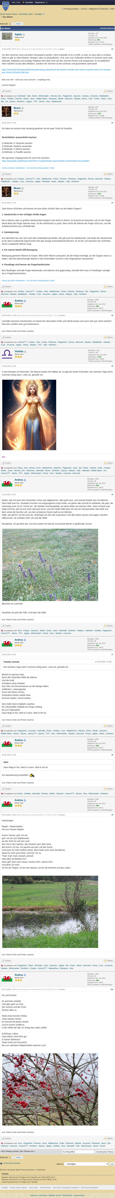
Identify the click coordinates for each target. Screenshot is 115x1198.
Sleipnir (61, 181)
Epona (12, 101)
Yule (78, 1146)
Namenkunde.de (79, 1195)
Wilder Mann (41, 98)
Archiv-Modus (45, 1188)
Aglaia (18, 34)
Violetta (10, 98)
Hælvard (85, 470)
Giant (30, 965)
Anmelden (29, 2)
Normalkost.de (67, 1195)
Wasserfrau (53, 968)
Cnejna (39, 291)
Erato (34, 96)
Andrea (85, 96)
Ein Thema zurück (10, 1151)
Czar (90, 98)
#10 (112, 989)
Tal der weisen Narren (9, 14)
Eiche (84, 98)
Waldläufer (104, 96)
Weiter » (19, 24)
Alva (48, 101)
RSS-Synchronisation (89, 1188)
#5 (112, 366)
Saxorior (77, 96)
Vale (29, 96)
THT (35, 101)
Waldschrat (56, 101)
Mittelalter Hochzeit (55, 1195)
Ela (2, 101)
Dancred (68, 98)
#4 (112, 315)
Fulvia (96, 98)
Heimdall (21, 96)
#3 (112, 203)
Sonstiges (38, 14)
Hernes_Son (55, 96)
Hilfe (111, 9)
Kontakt (5, 1188)
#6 (112, 494)
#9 (112, 815)
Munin (26, 98)
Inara (3, 98)
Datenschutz (43, 1195)
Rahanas (53, 98)
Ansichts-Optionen (107, 28)
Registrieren (40, 2)
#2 (112, 123)
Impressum (34, 1195)
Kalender (103, 9)
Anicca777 (30, 179)
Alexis (103, 98)
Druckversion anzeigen (12, 1163)
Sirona (42, 101)
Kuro (110, 98)
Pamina (18, 98)
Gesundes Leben (26, 14)
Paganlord (67, 96)
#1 (112, 49)
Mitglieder (92, 9)
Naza (20, 468)
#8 (112, 755)
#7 (112, 654)
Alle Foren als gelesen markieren (66, 1188)
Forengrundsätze (70, 9)
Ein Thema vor (27, 1151)
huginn (29, 101)
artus (32, 98)
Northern (21, 101)
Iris (7, 101)
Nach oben (33, 1188)
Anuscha (94, 96)
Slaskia (77, 98)
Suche (83, 9)
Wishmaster (44, 96)
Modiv (60, 98)
